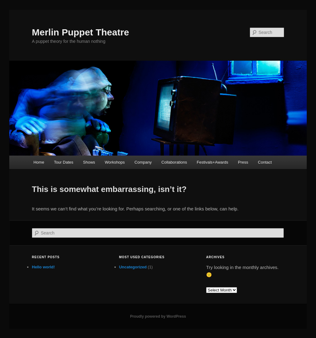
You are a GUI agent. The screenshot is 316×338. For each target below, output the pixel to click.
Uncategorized (133, 267)
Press (243, 162)
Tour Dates (63, 162)
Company (143, 162)
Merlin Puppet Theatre (80, 32)
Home (38, 162)
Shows (89, 162)
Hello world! (43, 267)
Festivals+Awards (212, 162)
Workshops (115, 162)
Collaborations (174, 162)
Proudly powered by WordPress (158, 316)
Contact (265, 162)
